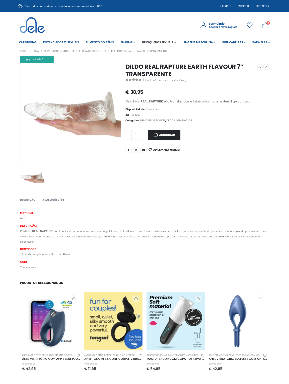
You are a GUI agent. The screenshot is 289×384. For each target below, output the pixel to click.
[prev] (260, 67)
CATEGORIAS (28, 42)
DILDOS (170, 120)
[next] (266, 67)
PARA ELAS (259, 42)
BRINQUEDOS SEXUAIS (157, 42)
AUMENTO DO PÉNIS (99, 42)
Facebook (128, 150)
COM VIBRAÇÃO (71, 355)
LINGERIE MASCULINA (198, 42)
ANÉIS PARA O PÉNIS (31, 355)
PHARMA (126, 42)
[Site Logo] (32, 25)
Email (143, 150)
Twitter (136, 150)
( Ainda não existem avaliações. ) (164, 80)
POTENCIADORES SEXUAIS (61, 42)
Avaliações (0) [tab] (53, 200)
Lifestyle (225, 5)
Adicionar (167, 135)
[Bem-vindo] (219, 25)
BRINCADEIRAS (232, 42)
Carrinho (243, 5)
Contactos (262, 5)
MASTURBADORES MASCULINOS (183, 355)
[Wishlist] (249, 25)
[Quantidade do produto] (135, 135)
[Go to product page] (51, 321)
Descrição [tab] (27, 200)
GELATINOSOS (184, 120)
